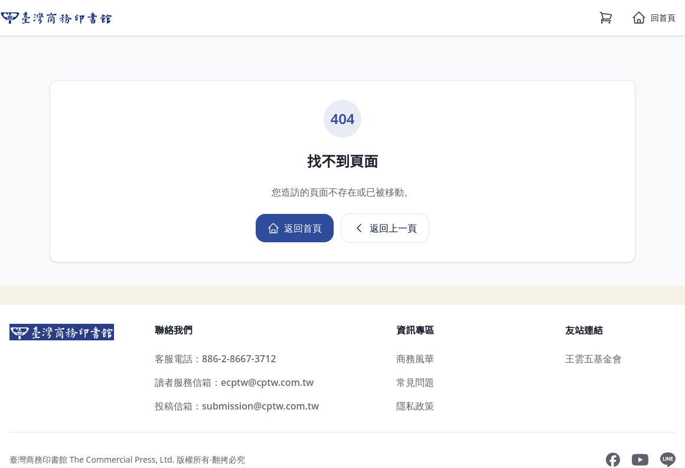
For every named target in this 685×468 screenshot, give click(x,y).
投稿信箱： (237, 405)
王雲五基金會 (593, 358)
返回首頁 (295, 228)
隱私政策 (415, 405)
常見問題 (415, 382)
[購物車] (605, 18)
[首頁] (653, 18)
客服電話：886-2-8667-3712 (215, 358)
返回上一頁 (385, 228)
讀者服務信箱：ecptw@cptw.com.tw (234, 382)
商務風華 (415, 358)
